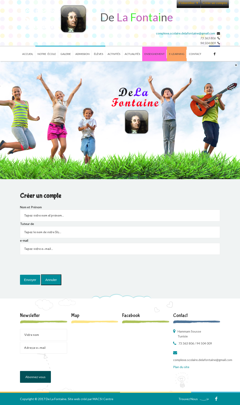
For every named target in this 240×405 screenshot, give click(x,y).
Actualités (132, 54)
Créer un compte (214, 3)
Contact (195, 54)
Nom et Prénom (31, 207)
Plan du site (181, 367)
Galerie (65, 54)
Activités (114, 54)
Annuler (51, 280)
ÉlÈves (98, 54)
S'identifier (188, 3)
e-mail (24, 240)
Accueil (27, 54)
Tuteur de (27, 224)
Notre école (47, 54)
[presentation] (54, 263)
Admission (82, 54)
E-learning (176, 54)
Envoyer (30, 280)
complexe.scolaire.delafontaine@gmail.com (185, 33)
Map (75, 315)
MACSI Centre (103, 399)
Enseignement (154, 54)
